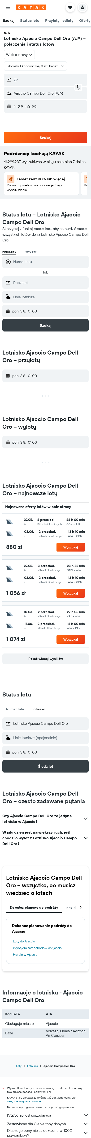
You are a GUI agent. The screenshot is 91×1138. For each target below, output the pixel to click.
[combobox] (19, 54)
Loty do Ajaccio (24, 941)
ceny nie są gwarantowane (24, 1101)
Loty (19, 1066)
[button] (8, 7)
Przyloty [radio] (9, 252)
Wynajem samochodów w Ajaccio (37, 948)
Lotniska (32, 1066)
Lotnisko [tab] (38, 709)
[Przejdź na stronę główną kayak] (31, 7)
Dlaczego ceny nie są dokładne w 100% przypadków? (48, 1133)
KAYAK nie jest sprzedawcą (48, 1115)
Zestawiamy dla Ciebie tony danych (48, 1124)
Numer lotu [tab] (15, 709)
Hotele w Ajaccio (25, 954)
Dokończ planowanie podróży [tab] (34, 907)
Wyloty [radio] (31, 252)
